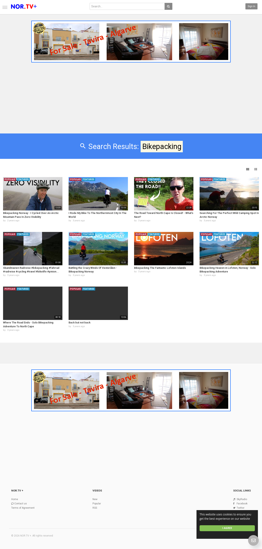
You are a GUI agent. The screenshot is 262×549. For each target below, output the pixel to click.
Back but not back (79, 322)
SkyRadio (242, 499)
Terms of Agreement (23, 507)
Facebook (242, 503)
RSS (95, 507)
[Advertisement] (131, 94)
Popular (97, 503)
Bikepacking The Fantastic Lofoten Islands (160, 267)
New (95, 499)
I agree (227, 528)
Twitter (240, 507)
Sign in (251, 6)
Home (14, 499)
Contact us (20, 503)
